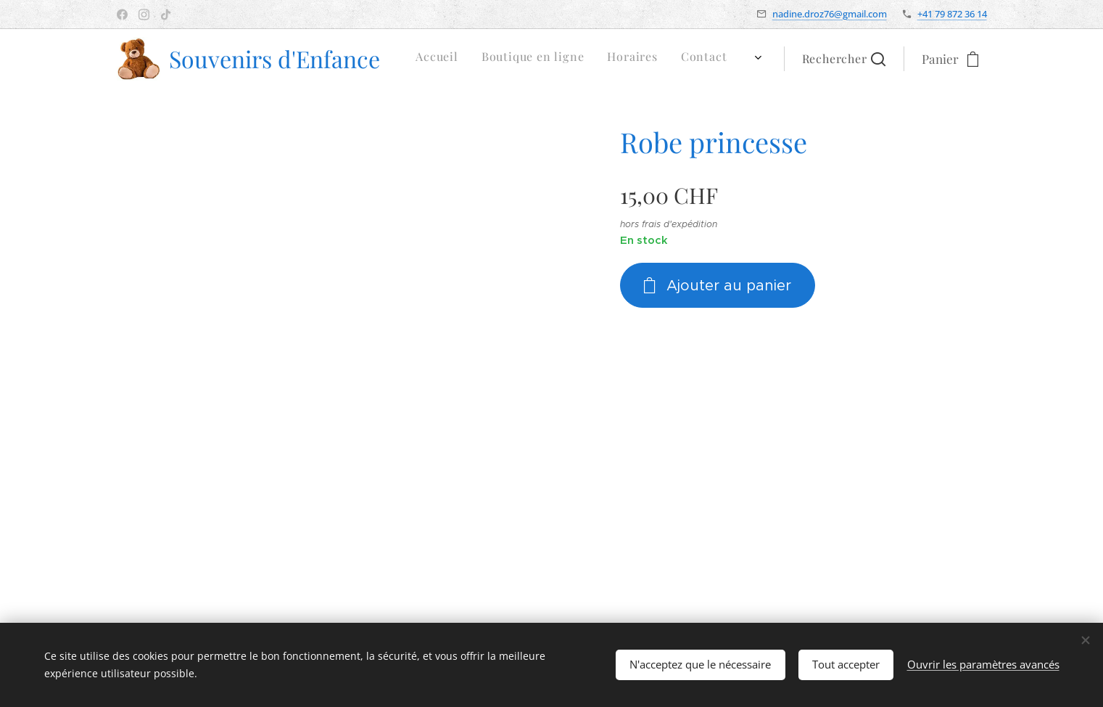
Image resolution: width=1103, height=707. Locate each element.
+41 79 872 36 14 (952, 13)
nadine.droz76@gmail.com (829, 13)
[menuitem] (599, 59)
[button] (844, 59)
